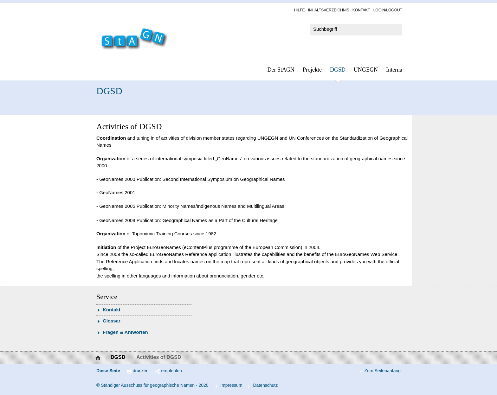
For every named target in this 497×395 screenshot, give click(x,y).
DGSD (337, 70)
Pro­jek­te (312, 70)
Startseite (99, 358)
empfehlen (171, 370)
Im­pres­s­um (231, 385)
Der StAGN (281, 70)
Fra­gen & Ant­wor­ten (125, 332)
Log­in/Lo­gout (387, 10)
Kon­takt (361, 10)
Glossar (111, 320)
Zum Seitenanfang (383, 370)
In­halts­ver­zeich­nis (328, 10)
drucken (141, 370)
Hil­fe (299, 10)
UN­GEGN (366, 70)
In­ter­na (394, 70)
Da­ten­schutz (265, 385)
